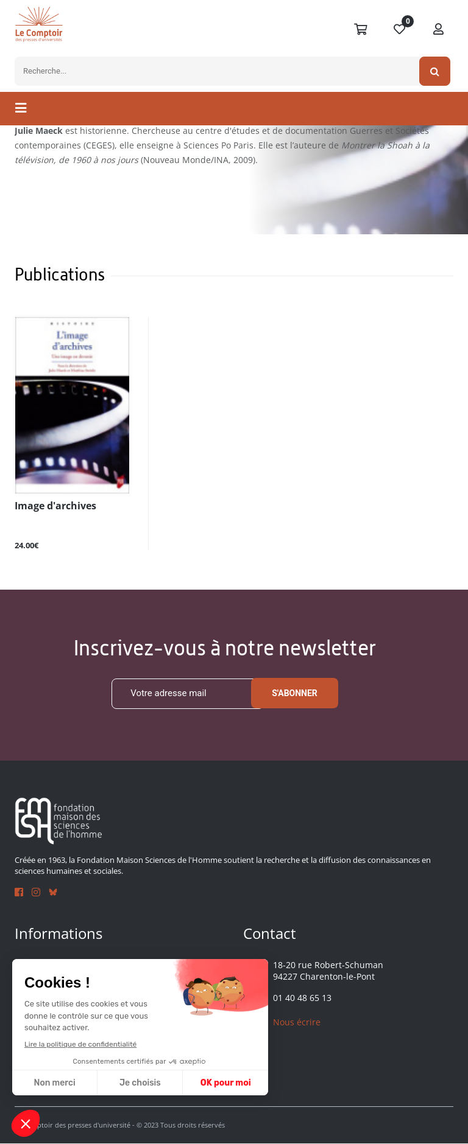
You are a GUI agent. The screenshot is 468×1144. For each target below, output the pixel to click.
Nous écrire (297, 1022)
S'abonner (294, 694)
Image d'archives (50, 506)
